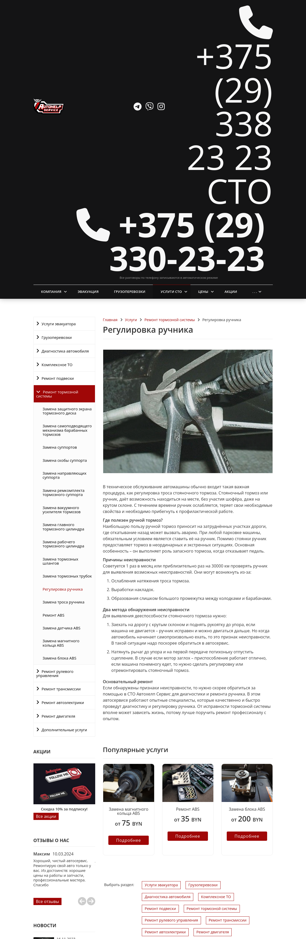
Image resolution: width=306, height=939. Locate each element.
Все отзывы (47, 827)
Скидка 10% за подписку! (64, 734)
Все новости (48, 915)
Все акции (46, 741)
